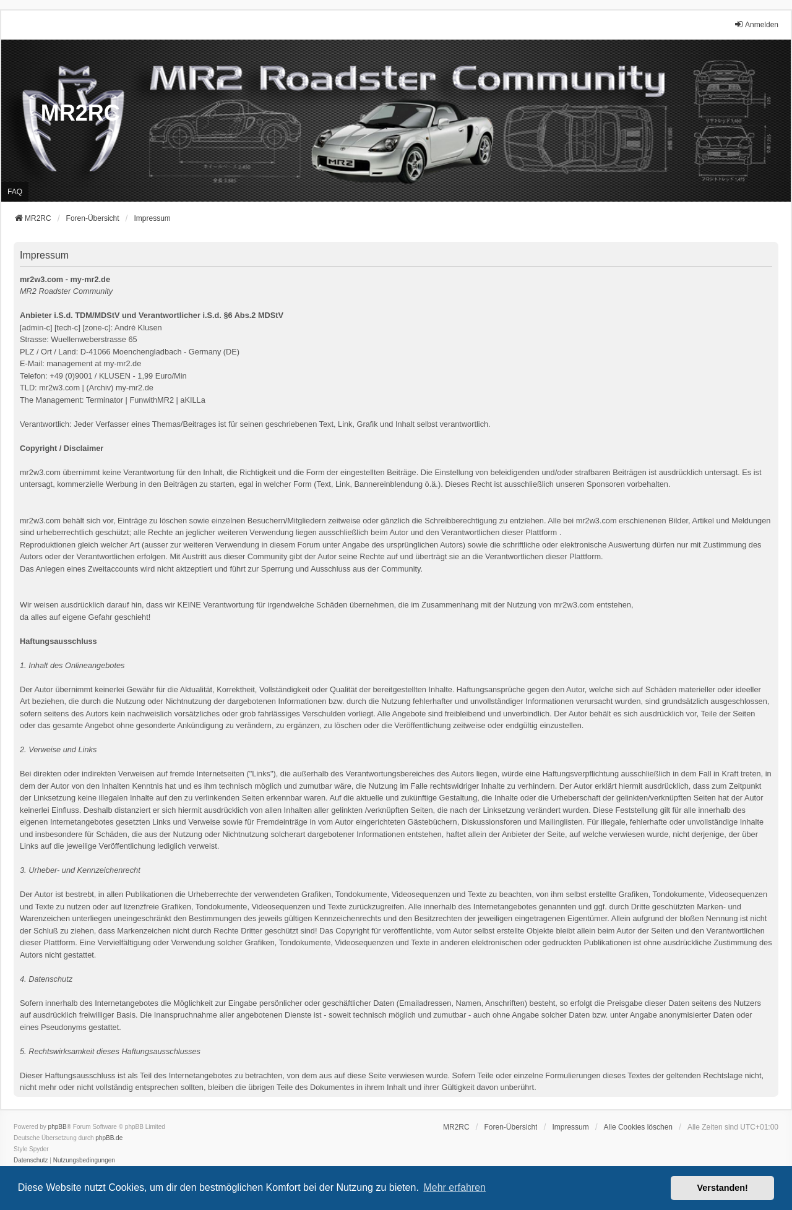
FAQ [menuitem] (14, 191)
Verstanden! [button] (722, 1188)
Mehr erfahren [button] (454, 1187)
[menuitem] (570, 1127)
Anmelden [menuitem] (756, 24)
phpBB (57, 1126)
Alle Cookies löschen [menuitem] (638, 1127)
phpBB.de (109, 1138)
